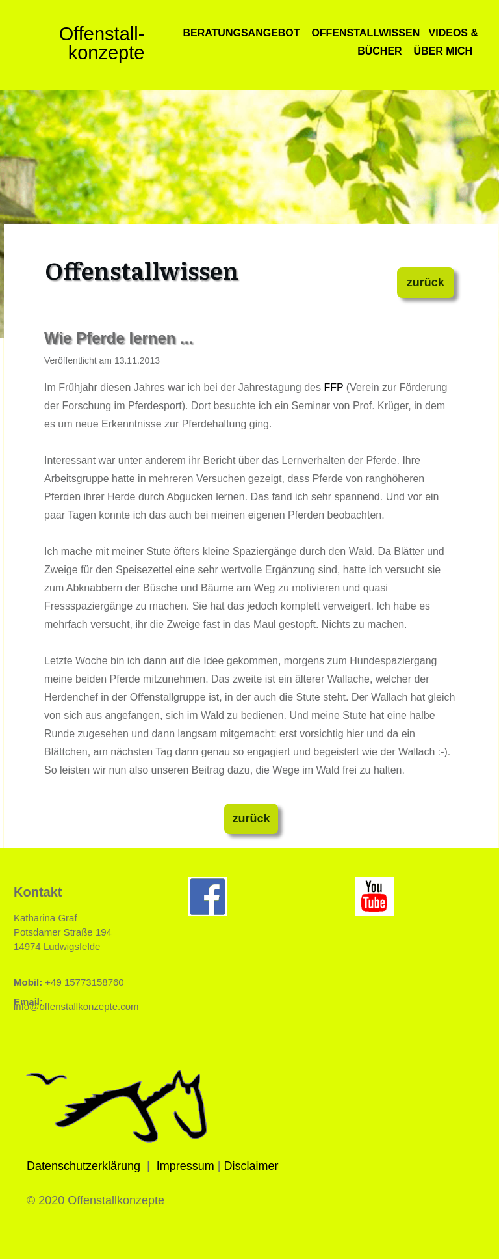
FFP (333, 387)
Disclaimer (251, 1165)
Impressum (185, 1165)
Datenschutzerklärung (83, 1165)
